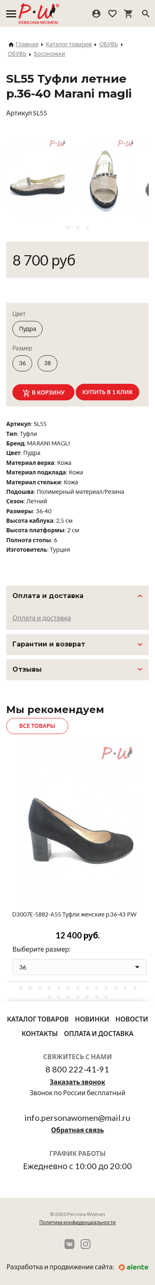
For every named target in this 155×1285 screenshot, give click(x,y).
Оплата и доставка (41, 618)
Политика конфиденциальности (77, 1222)
